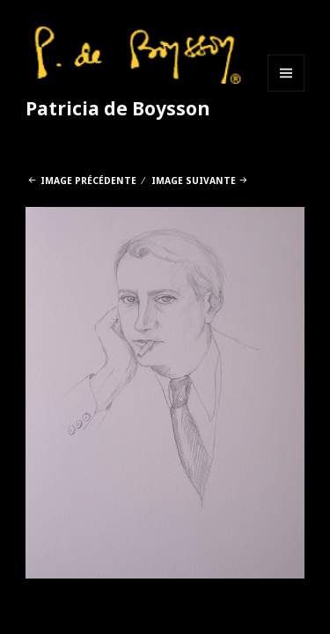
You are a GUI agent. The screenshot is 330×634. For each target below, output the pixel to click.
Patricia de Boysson (117, 108)
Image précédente (88, 180)
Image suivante (193, 180)
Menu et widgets (286, 91)
